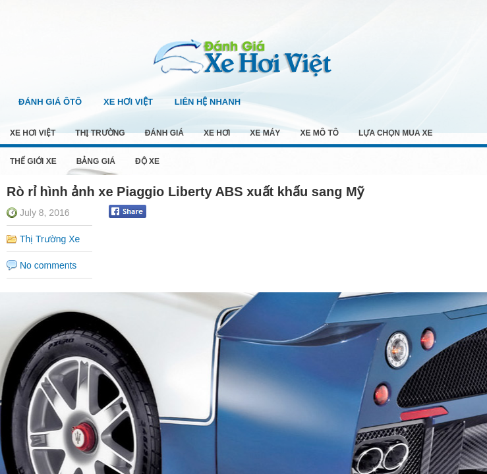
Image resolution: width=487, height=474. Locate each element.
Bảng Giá (95, 161)
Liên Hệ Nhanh (208, 102)
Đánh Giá (164, 133)
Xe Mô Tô (319, 133)
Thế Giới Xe (33, 161)
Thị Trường (100, 133)
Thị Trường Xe (50, 239)
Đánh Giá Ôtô (50, 102)
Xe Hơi (217, 133)
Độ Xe (147, 161)
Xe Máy (265, 133)
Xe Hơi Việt (128, 102)
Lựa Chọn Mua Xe (395, 133)
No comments (48, 265)
